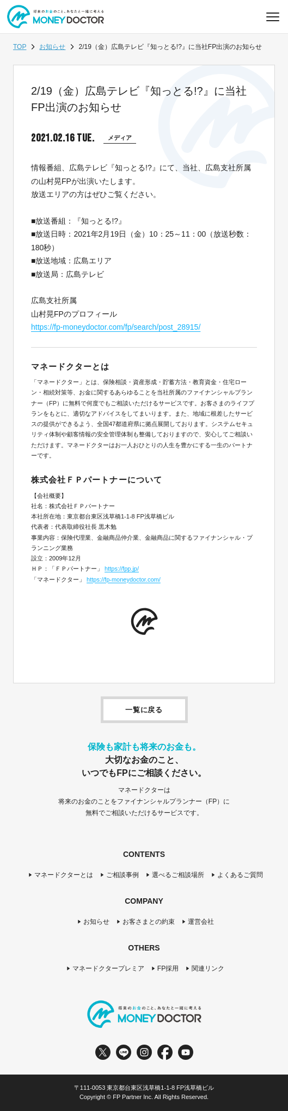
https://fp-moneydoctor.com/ (124, 579)
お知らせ (52, 47)
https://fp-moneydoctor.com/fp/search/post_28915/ (115, 327)
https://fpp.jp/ (122, 568)
